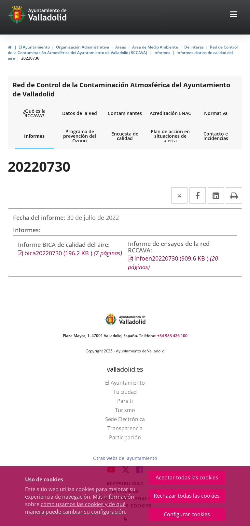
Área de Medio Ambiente (155, 47)
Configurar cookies (187, 514)
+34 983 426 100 (172, 335)
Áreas (120, 47)
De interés (194, 47)
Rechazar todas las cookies (187, 495)
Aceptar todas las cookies (187, 477)
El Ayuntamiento (34, 47)
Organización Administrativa (82, 47)
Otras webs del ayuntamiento (125, 458)
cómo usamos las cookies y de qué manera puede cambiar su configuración (75, 508)
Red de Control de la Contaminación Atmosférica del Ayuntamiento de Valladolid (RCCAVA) (123, 49)
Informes (161, 52)
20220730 (30, 58)
